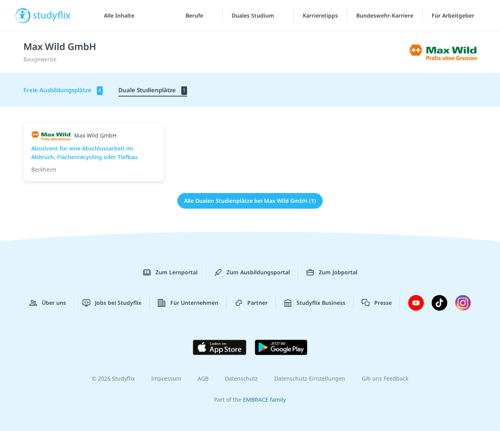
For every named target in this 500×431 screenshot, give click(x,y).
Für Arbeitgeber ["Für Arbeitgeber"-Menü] (454, 15)
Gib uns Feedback (385, 378)
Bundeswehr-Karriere (384, 15)
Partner (251, 303)
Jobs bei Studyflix (111, 303)
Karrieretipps (320, 15)
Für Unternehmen (188, 303)
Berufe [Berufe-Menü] (195, 15)
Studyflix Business (314, 303)
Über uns (47, 303)
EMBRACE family (264, 399)
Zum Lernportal (170, 272)
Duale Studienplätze (152, 90)
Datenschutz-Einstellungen (309, 378)
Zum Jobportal (331, 272)
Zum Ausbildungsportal (252, 272)
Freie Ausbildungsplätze (63, 90)
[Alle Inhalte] (116, 15)
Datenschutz (241, 378)
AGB (203, 378)
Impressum (166, 378)
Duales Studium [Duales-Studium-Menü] (254, 15)
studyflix (52, 15)
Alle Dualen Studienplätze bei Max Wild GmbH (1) (250, 200)
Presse (377, 303)
